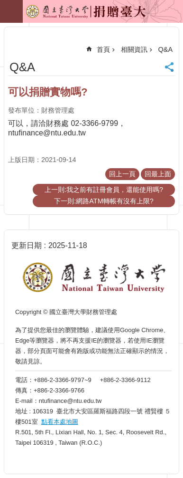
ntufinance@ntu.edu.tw (47, 133)
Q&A (165, 49)
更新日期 (26, 245)
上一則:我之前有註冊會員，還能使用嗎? (104, 189)
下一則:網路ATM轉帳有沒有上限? (103, 201)
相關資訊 (134, 49)
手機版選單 (11, 11)
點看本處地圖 (59, 421)
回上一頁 (122, 174)
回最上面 (158, 174)
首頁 (103, 49)
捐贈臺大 (64, 14)
